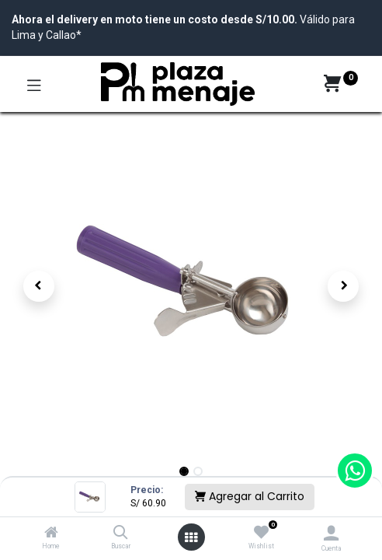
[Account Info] (331, 533)
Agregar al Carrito (249, 496)
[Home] (51, 533)
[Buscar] (120, 533)
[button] (38, 286)
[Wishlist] (261, 532)
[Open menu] (191, 537)
